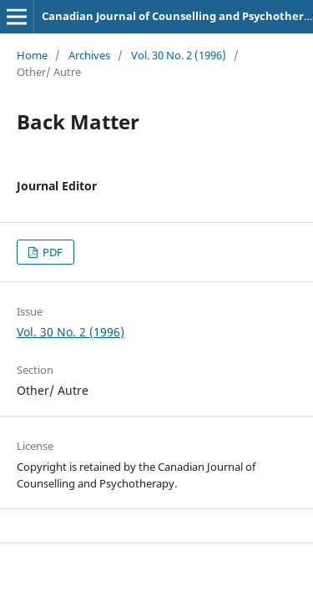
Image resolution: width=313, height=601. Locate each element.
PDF (51, 252)
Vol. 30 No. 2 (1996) (178, 55)
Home (32, 55)
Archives (89, 55)
